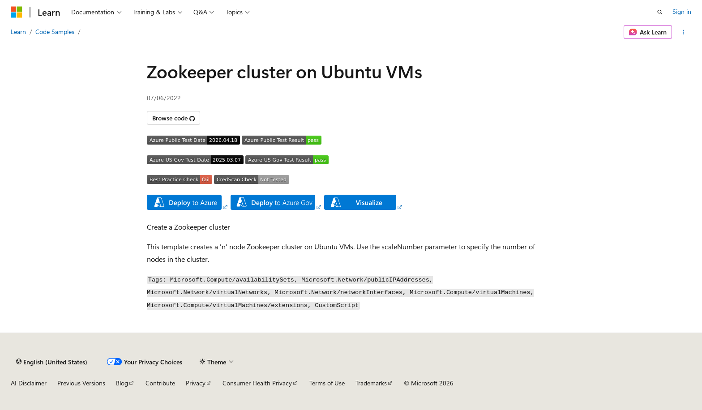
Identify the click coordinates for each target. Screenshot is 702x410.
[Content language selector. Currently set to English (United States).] (52, 361)
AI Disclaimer (29, 383)
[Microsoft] (16, 12)
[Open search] (660, 12)
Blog (122, 383)
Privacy (195, 383)
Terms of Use (327, 383)
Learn (18, 31)
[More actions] (683, 32)
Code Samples (54, 31)
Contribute (160, 383)
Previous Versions (81, 383)
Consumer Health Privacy (257, 383)
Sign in (681, 11)
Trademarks (371, 383)
